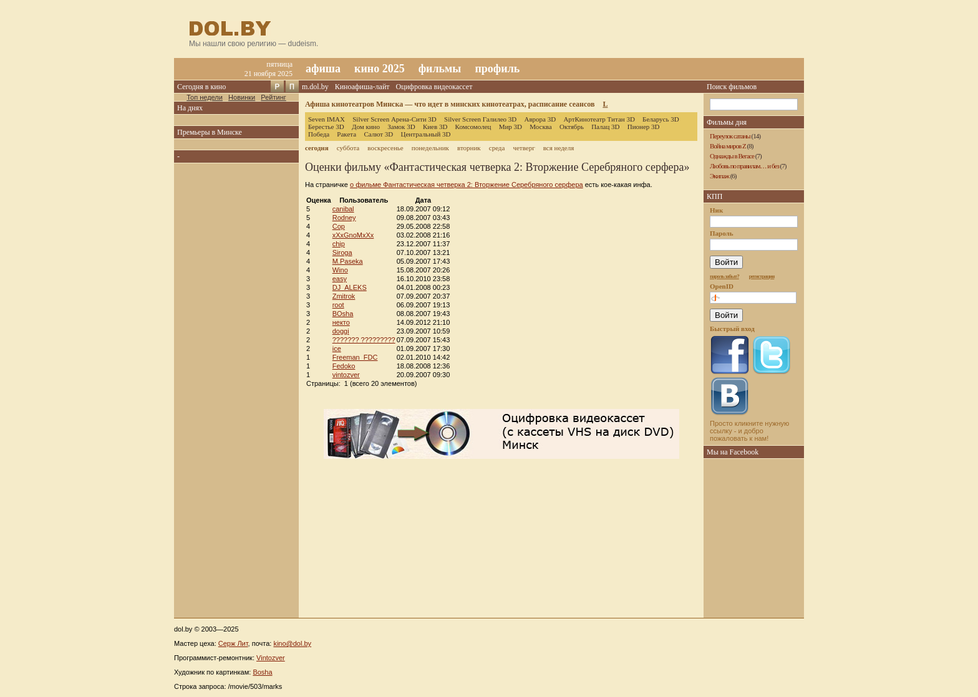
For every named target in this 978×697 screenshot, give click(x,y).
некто (341, 322)
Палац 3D (605, 126)
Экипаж (719, 176)
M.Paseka (347, 261)
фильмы (440, 68)
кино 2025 (379, 68)
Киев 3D (435, 126)
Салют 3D (378, 134)
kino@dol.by (292, 643)
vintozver (346, 374)
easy (339, 278)
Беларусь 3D (660, 119)
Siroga (342, 252)
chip (338, 244)
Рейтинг (273, 97)
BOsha (343, 313)
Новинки (241, 97)
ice (336, 348)
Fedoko (344, 366)
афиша (323, 68)
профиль (497, 68)
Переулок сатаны (730, 136)
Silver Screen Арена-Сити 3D (394, 119)
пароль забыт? (724, 276)
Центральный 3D (426, 134)
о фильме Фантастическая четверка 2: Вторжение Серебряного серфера (466, 184)
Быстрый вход (732, 328)
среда (497, 147)
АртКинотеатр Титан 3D (598, 119)
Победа (318, 134)
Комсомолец (473, 126)
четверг (524, 147)
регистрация (762, 276)
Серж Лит (233, 643)
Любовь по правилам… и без (744, 166)
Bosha (262, 672)
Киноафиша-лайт (362, 86)
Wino (340, 270)
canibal (343, 209)
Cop (338, 226)
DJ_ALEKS (349, 287)
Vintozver (270, 657)
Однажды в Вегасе (732, 156)
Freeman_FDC (355, 357)
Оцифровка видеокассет (434, 86)
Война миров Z (728, 146)
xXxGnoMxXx (353, 235)
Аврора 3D (540, 119)
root (338, 305)
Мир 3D (510, 126)
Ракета (346, 134)
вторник (469, 147)
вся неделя (558, 147)
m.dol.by (315, 86)
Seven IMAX (326, 119)
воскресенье (385, 147)
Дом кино (366, 126)
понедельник (430, 147)
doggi (340, 331)
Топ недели (204, 97)
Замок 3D (401, 126)
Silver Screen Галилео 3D (480, 119)
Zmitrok (344, 296)
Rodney (344, 217)
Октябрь (571, 126)
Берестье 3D (326, 126)
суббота (348, 147)
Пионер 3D (643, 126)
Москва (540, 126)
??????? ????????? (363, 340)
